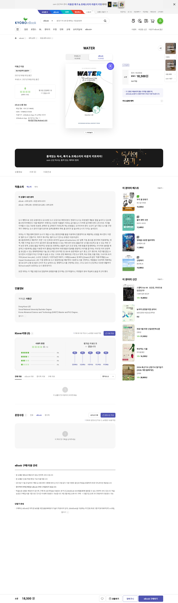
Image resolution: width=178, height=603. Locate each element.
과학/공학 (32, 38)
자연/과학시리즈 (45, 38)
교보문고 (45, 12)
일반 (26, 29)
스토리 (88, 12)
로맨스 (33, 29)
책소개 (29, 187)
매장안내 (153, 12)
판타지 (47, 29)
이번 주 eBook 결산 (156, 29)
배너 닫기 (174, 4)
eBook (56, 12)
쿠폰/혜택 (169, 74)
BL (40, 29)
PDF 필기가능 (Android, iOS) (37, 120)
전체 (31, 415)
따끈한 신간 (142, 29)
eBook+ (88, 29)
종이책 (47, 415)
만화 (61, 29)
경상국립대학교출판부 (22, 71)
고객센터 (160, 12)
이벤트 (134, 29)
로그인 (130, 12)
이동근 (17, 66)
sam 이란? (169, 79)
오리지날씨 (77, 29)
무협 (55, 29)
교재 (68, 29)
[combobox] (47, 21)
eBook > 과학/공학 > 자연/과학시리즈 (32, 201)
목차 (36, 187)
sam (67, 12)
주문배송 (145, 12)
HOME (16, 38)
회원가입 (123, 12)
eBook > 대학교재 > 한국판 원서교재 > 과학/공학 (36, 205)
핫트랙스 (78, 12)
